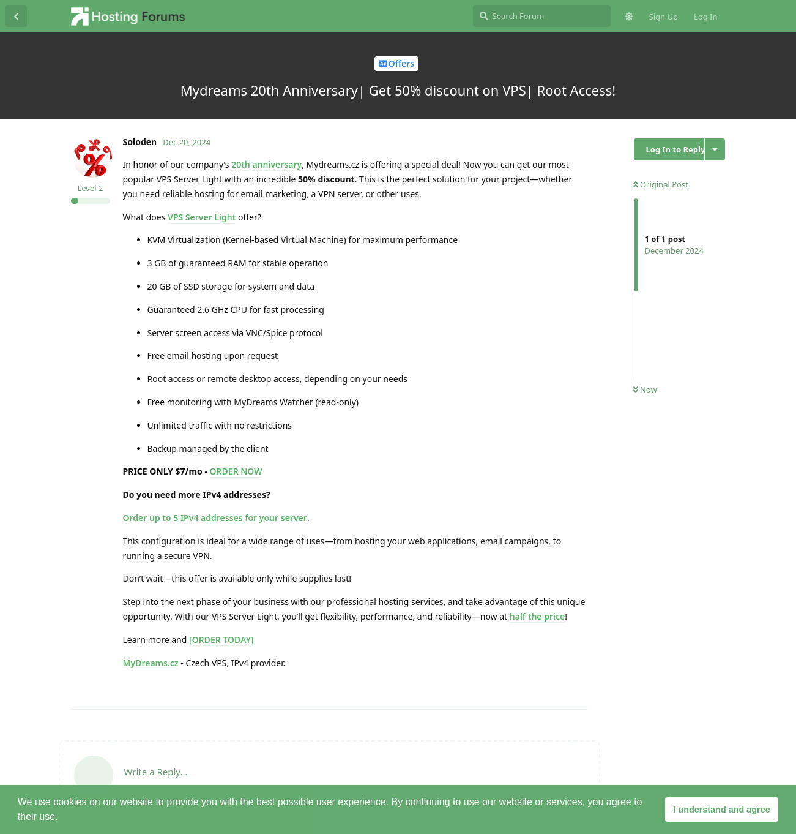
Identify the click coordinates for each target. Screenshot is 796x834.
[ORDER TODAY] (221, 639)
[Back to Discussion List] (16, 16)
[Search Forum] (542, 16)
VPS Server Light (202, 217)
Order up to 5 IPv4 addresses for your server (215, 518)
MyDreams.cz (151, 663)
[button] (62, 818)
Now (645, 389)
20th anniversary (266, 164)
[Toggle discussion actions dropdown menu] (715, 149)
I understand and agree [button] (721, 809)
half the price (537, 616)
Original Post (660, 184)
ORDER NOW (236, 471)
